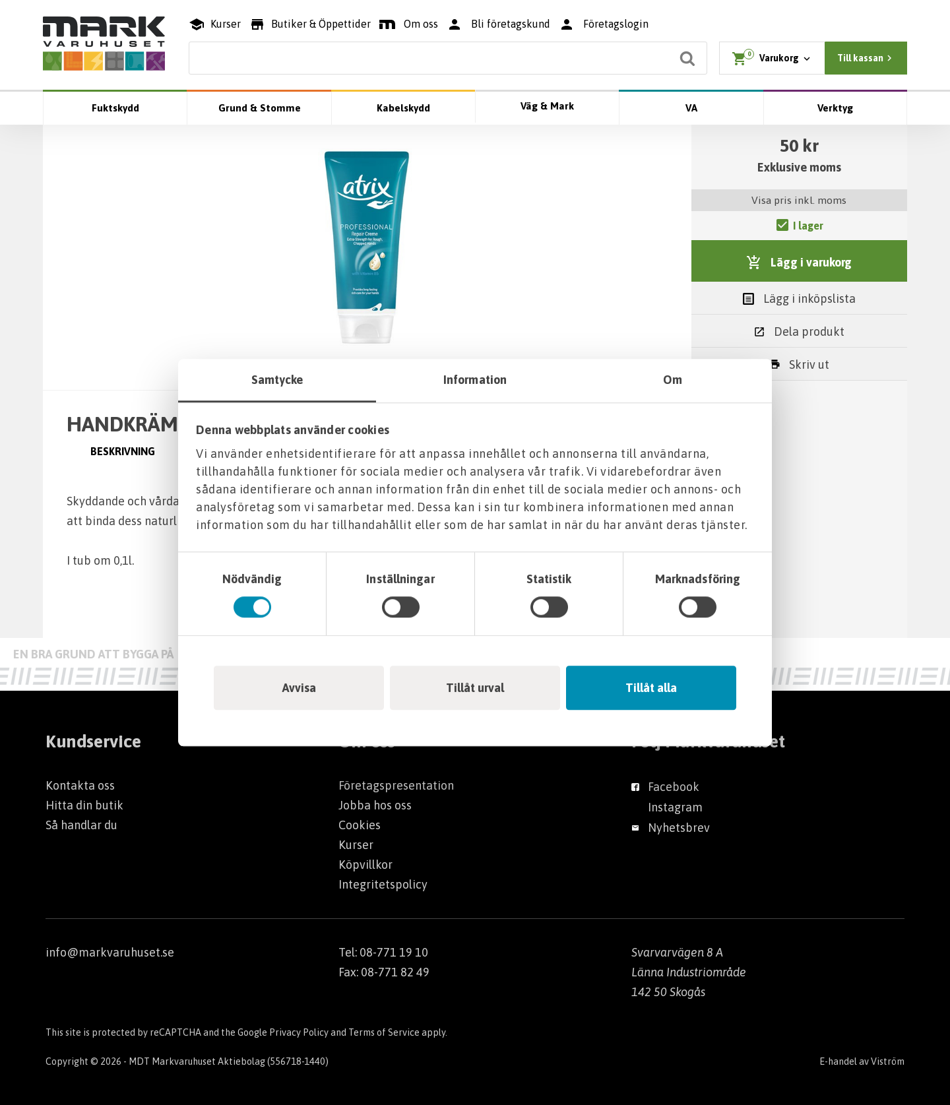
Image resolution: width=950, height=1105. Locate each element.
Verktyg (835, 107)
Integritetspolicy (383, 884)
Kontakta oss (80, 785)
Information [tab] (475, 380)
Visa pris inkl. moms (798, 200)
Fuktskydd (115, 107)
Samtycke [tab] (277, 380)
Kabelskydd (403, 107)
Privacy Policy (299, 1032)
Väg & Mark (547, 105)
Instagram (675, 807)
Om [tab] (672, 380)
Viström (887, 1061)
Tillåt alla (651, 688)
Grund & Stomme (259, 107)
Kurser (355, 845)
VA (691, 107)
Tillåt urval (475, 688)
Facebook (673, 787)
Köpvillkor (365, 864)
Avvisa (299, 688)
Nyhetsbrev (679, 828)
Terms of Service (384, 1032)
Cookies (359, 825)
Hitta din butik (84, 805)
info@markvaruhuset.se (110, 952)
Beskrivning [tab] (122, 451)
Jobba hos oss (375, 805)
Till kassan (866, 58)
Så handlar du (81, 825)
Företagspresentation (396, 785)
